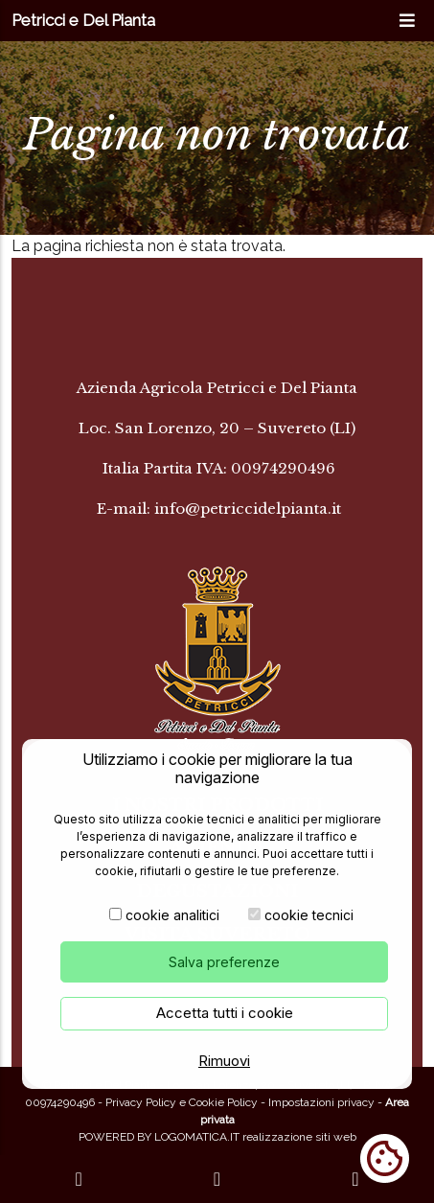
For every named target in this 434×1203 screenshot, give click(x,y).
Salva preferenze (224, 963)
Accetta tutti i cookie (224, 1014)
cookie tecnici (309, 916)
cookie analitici (172, 916)
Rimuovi (224, 1061)
